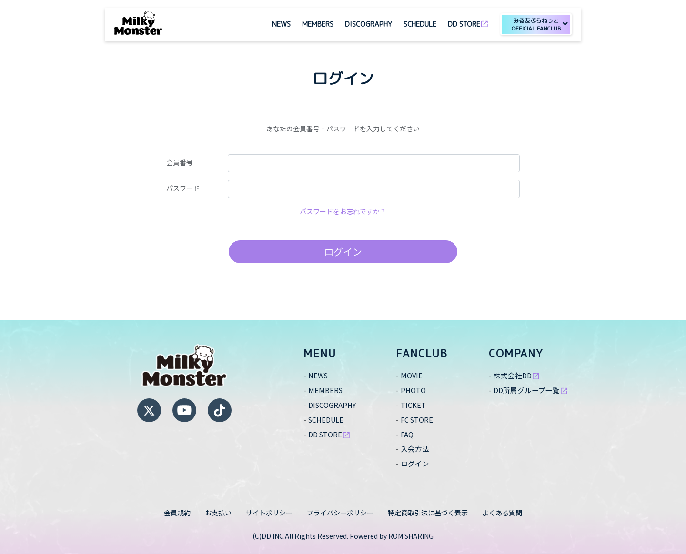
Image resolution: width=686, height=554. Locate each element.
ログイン (343, 251)
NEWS (281, 24)
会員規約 (177, 512)
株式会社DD (518, 375)
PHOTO (414, 390)
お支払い (218, 512)
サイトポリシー (269, 512)
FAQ (407, 434)
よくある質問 (502, 512)
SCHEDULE (420, 24)
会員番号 (179, 162)
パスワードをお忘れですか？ (343, 211)
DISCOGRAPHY (368, 24)
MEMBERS (317, 24)
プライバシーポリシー (340, 512)
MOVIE (412, 375)
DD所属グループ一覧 (533, 390)
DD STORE (468, 23)
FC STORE (418, 419)
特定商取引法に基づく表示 (428, 512)
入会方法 (416, 448)
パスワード (183, 188)
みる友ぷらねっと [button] (536, 24)
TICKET (414, 404)
